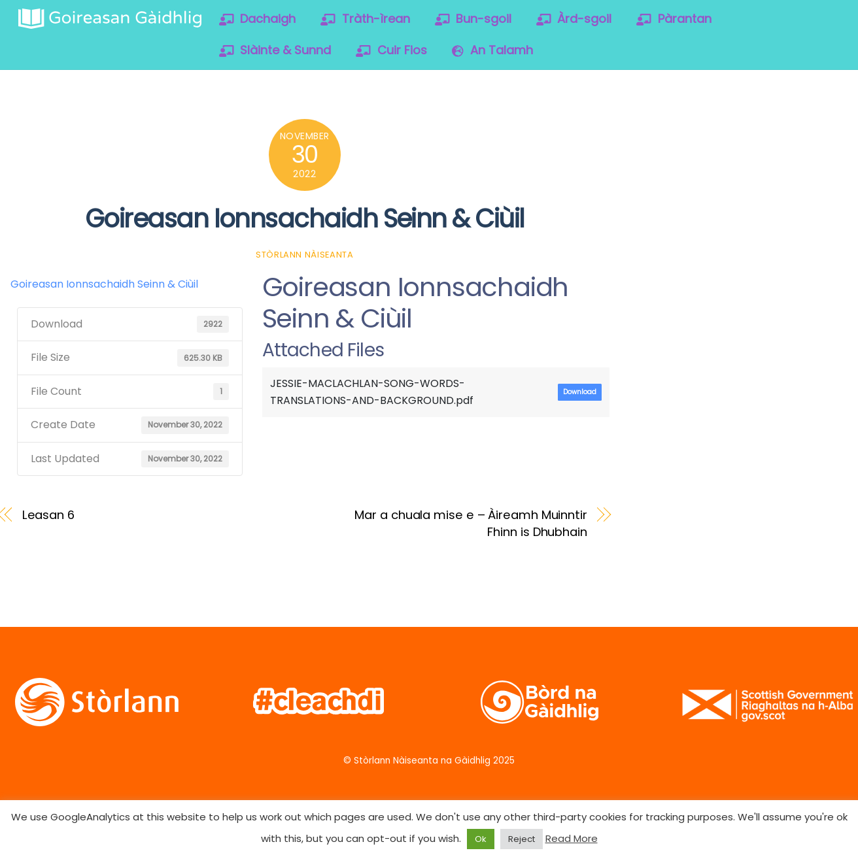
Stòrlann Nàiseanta (305, 254)
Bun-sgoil (473, 18)
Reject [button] (521, 839)
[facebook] (712, 134)
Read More (571, 838)
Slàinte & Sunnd (275, 50)
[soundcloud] (796, 134)
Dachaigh (257, 18)
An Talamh (492, 50)
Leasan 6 (48, 515)
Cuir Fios (391, 50)
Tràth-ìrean (365, 18)
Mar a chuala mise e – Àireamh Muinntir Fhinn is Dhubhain (470, 523)
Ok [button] (481, 839)
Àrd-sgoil (574, 18)
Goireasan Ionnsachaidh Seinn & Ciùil (304, 218)
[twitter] (670, 134)
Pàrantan (674, 18)
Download (579, 392)
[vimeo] (754, 134)
